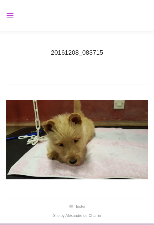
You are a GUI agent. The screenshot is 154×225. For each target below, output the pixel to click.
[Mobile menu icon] (10, 15)
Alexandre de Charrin (83, 215)
